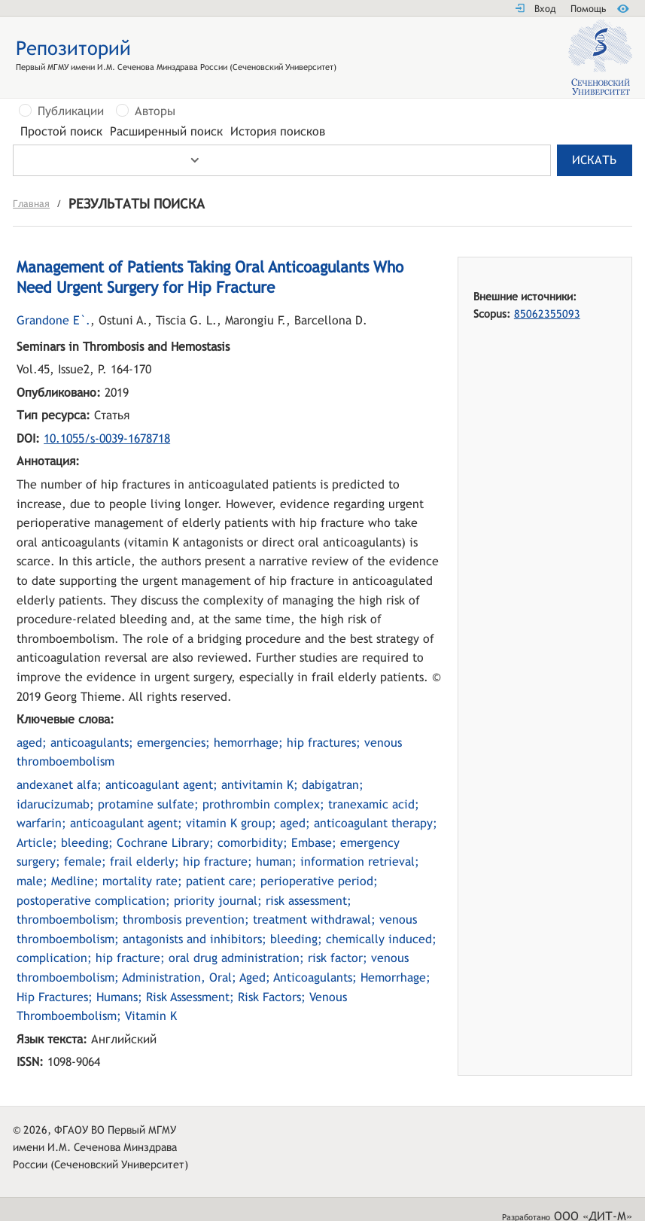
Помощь (588, 8)
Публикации (71, 111)
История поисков (277, 132)
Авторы (155, 111)
